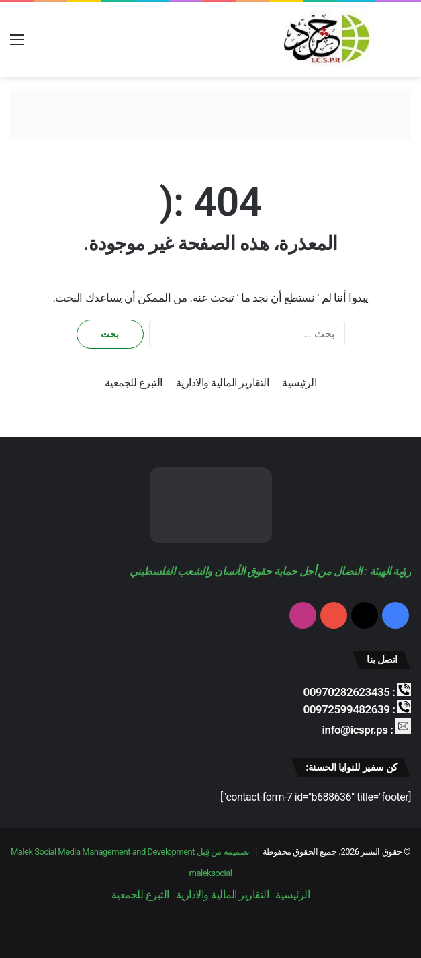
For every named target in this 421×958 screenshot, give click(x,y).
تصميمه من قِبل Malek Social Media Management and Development (130, 851)
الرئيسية (299, 382)
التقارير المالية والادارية (222, 382)
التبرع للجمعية (133, 382)
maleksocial (210, 873)
